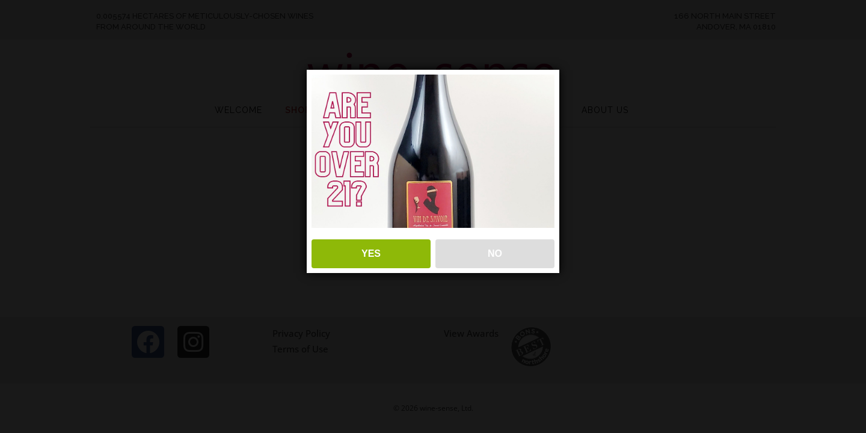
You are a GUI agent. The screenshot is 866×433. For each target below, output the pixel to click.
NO (495, 253)
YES (371, 253)
